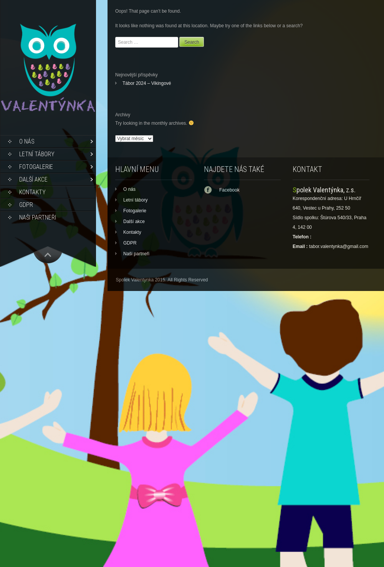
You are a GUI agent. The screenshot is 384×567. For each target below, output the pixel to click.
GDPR (26, 204)
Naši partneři (37, 217)
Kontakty (32, 192)
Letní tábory (37, 154)
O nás (27, 141)
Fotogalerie (36, 166)
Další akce (33, 179)
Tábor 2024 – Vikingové (146, 83)
